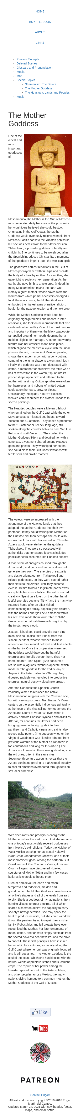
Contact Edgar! (40, 1095)
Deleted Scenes (27, 63)
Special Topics (26, 80)
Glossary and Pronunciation (34, 67)
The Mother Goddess (38, 88)
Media (21, 71)
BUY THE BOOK (40, 21)
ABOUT (40, 32)
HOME (40, 11)
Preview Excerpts (28, 59)
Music (20, 96)
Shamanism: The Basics (40, 84)
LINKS (40, 42)
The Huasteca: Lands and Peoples (47, 92)
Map (19, 76)
